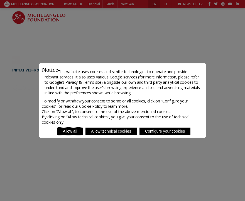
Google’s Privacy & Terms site (75, 82)
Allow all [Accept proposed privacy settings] (70, 131)
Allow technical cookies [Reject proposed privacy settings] (111, 131)
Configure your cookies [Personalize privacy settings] (165, 131)
